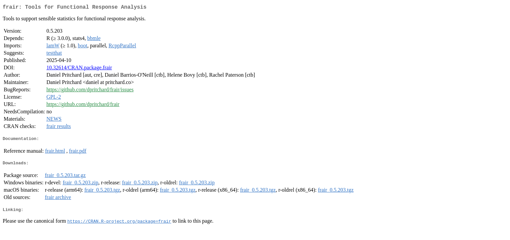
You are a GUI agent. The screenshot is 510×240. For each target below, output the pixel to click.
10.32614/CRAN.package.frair (79, 69)
